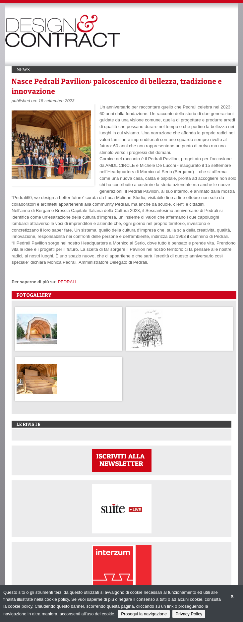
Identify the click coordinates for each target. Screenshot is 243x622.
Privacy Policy (188, 613)
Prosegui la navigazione (144, 613)
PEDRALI (67, 281)
